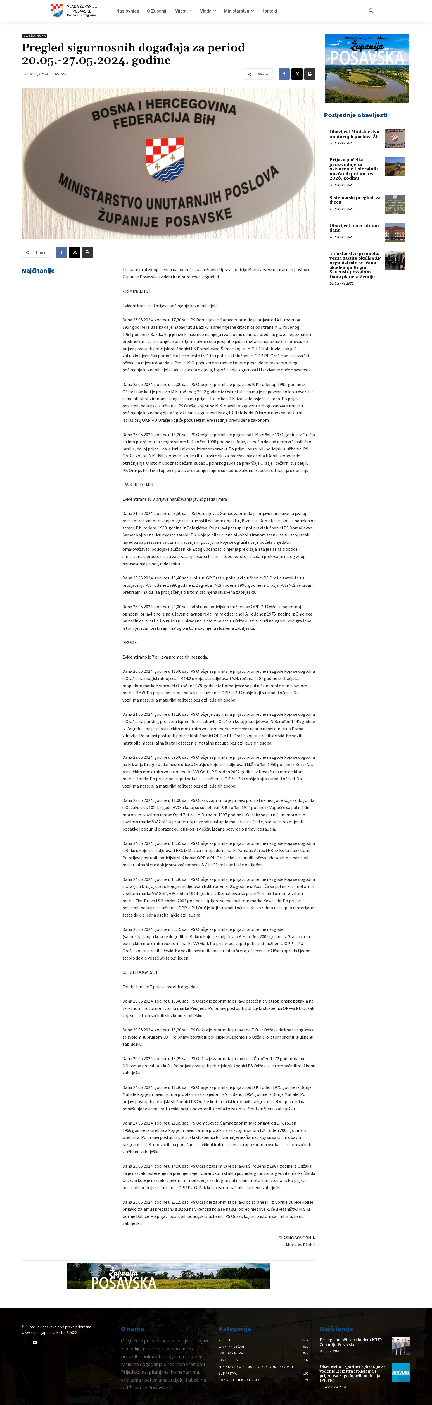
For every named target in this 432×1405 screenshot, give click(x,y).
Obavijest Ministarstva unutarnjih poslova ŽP (354, 134)
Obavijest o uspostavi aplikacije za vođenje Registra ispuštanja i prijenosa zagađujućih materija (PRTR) (353, 1373)
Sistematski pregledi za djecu (355, 200)
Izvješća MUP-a (34, 36)
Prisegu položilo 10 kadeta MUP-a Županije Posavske (353, 1342)
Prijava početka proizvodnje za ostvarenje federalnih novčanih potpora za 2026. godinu (353, 169)
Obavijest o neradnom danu (354, 228)
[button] (371, 11)
